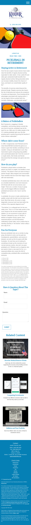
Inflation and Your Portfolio (15, 428)
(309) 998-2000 (15, 24)
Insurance (15, 467)
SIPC (18, 513)
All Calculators (15, 477)
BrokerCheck (4, 483)
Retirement (15, 462)
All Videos (15, 476)
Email (5, 302)
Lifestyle (15, 472)
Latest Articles (15, 474)
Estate (15, 466)
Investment (15, 464)
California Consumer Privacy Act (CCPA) (14, 502)
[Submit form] (6, 327)
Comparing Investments (15, 395)
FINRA (14, 513)
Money (15, 471)
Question (5, 312)
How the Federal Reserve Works (15, 360)
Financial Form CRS (7, 479)
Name (5, 292)
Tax (15, 469)
